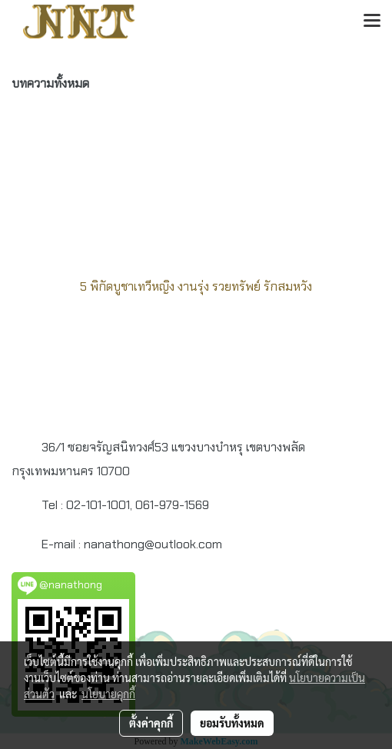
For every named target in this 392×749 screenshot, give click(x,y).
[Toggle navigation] (372, 21)
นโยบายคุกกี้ (108, 694)
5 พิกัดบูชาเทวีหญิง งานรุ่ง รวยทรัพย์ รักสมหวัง (196, 286)
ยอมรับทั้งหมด (232, 723)
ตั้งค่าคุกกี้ (151, 723)
